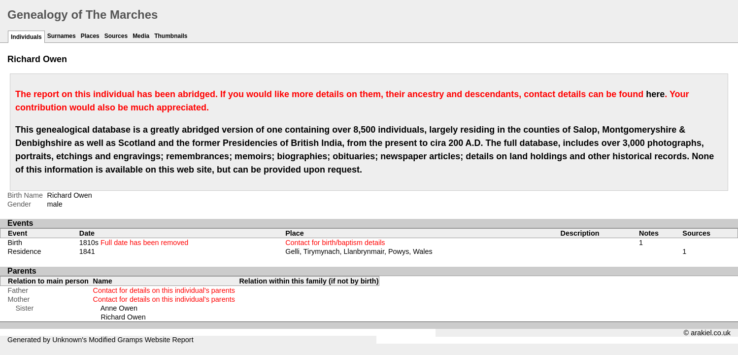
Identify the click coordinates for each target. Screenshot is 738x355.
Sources (116, 36)
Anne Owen (119, 308)
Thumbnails (170, 36)
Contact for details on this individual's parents (164, 290)
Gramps (130, 340)
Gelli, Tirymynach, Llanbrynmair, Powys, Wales (359, 251)
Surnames (61, 36)
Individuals (26, 37)
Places (90, 36)
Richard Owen (123, 317)
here (655, 94)
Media (141, 36)
